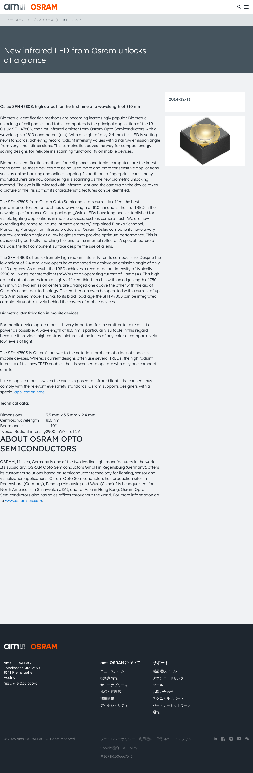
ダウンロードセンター (170, 678)
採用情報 (107, 698)
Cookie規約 (109, 748)
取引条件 (163, 739)
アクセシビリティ (114, 705)
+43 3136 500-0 (25, 683)
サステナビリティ (114, 685)
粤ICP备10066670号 (116, 756)
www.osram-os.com (23, 595)
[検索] (239, 7)
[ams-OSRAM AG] (30, 7)
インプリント (184, 739)
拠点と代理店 (110, 691)
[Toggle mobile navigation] (246, 7)
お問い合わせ (163, 691)
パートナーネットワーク (172, 705)
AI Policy (130, 748)
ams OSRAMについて (120, 662)
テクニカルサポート (168, 698)
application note (29, 486)
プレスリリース (43, 19)
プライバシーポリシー (117, 739)
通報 (156, 712)
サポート (161, 662)
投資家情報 (109, 678)
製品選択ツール (165, 671)
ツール (158, 685)
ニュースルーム (14, 19)
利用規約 (146, 739)
